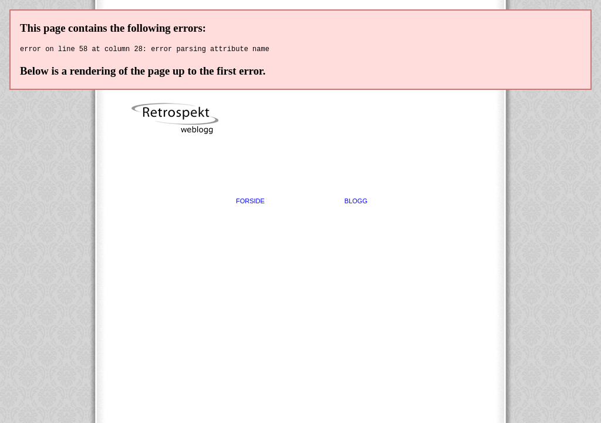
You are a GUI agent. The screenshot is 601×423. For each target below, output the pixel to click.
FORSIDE (250, 202)
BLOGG (356, 202)
